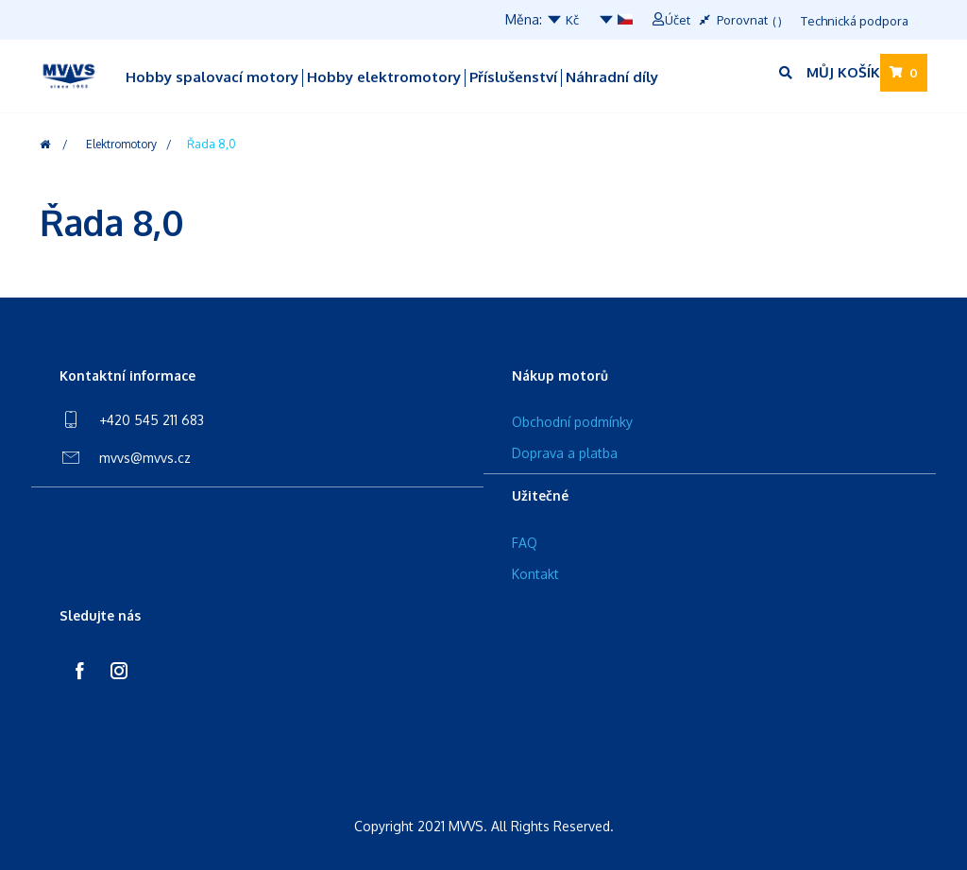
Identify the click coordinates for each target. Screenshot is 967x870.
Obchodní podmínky (572, 422)
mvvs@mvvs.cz (145, 458)
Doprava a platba (565, 453)
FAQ (524, 543)
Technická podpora (854, 20)
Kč (562, 19)
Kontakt (535, 574)
